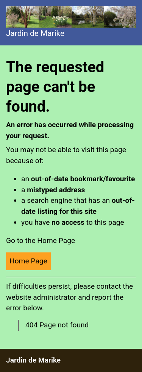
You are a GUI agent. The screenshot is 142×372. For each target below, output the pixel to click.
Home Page (28, 261)
